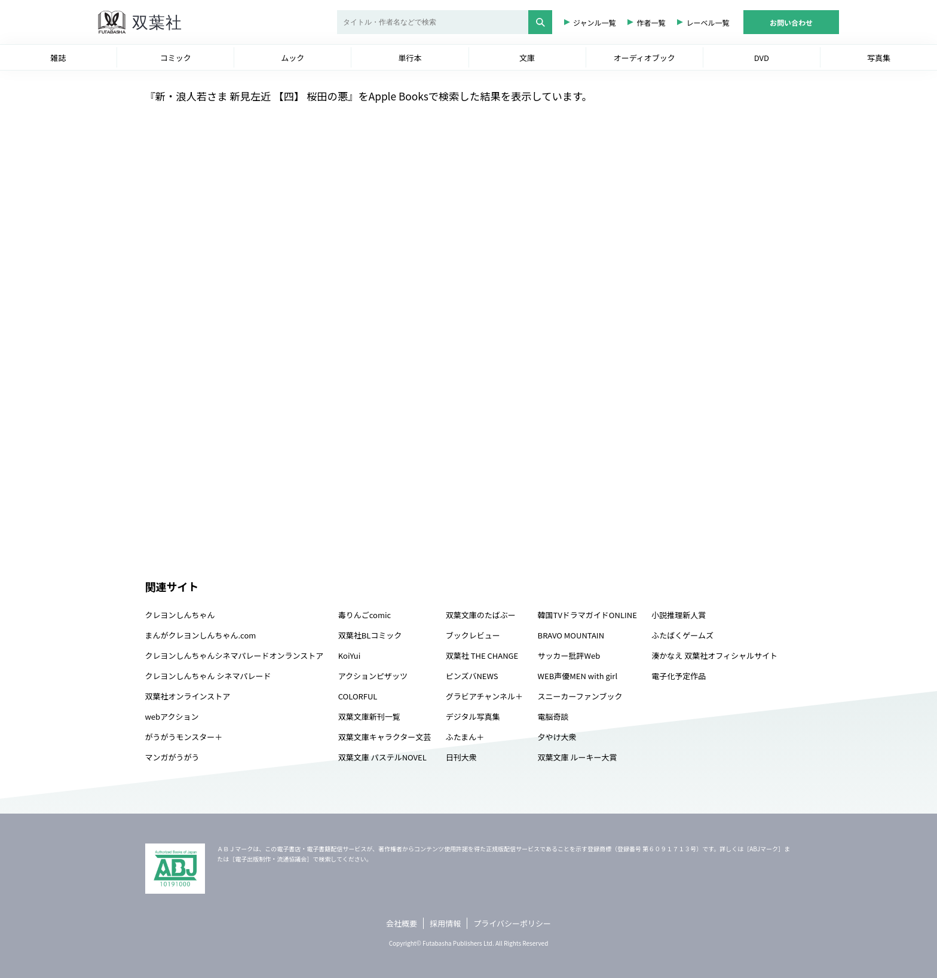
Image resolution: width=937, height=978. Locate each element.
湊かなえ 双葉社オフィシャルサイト (714, 655)
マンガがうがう (172, 757)
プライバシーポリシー (512, 923)
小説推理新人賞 (678, 615)
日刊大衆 (461, 757)
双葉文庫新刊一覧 (369, 716)
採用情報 (445, 923)
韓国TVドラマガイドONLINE (587, 615)
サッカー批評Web (569, 655)
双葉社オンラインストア (188, 696)
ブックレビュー (473, 635)
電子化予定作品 (678, 675)
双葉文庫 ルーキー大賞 (577, 757)
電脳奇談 (553, 716)
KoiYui (349, 655)
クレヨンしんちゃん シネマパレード (208, 675)
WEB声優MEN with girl (577, 675)
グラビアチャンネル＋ (484, 696)
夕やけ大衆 (557, 736)
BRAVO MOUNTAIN (571, 635)
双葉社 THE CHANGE (482, 655)
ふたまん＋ (465, 736)
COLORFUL (358, 696)
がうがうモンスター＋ (184, 736)
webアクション (172, 716)
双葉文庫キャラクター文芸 (384, 736)
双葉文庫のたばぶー (481, 615)
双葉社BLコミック (370, 635)
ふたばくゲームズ (682, 635)
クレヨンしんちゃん (180, 615)
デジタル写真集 (473, 716)
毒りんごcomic (364, 615)
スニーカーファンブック (580, 696)
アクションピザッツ (373, 675)
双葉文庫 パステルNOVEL (382, 757)
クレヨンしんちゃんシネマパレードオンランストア (234, 655)
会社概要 (401, 923)
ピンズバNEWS (472, 675)
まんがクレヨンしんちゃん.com (200, 635)
